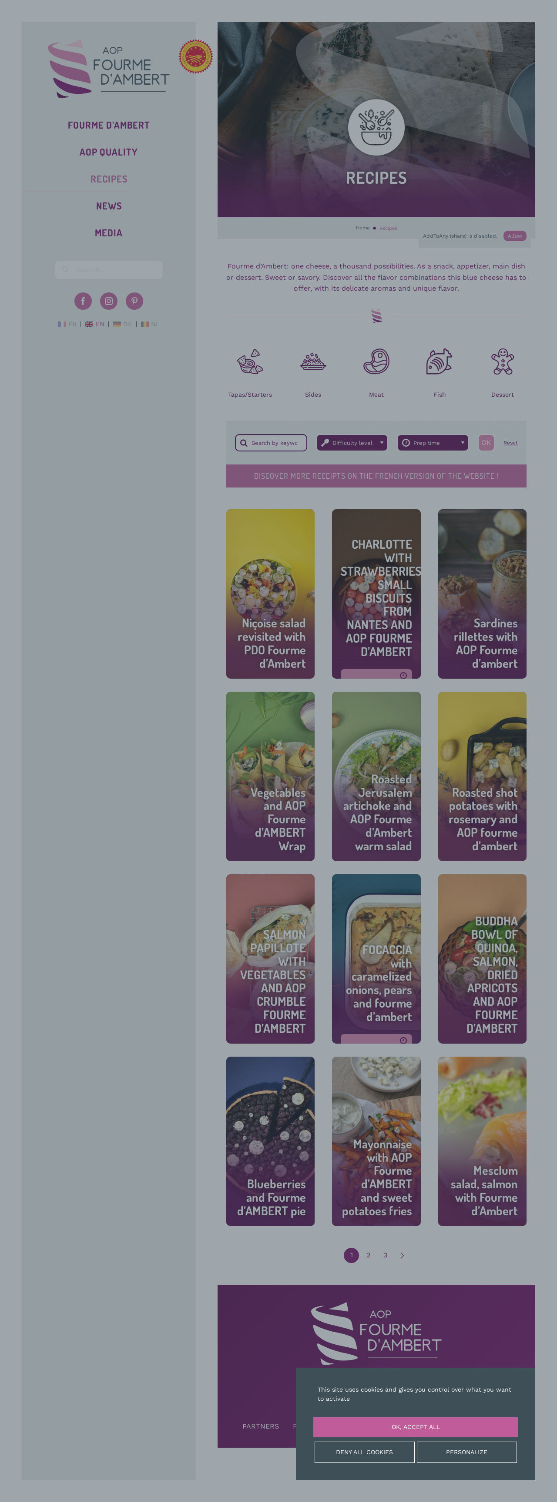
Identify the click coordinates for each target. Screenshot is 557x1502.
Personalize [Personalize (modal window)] (466, 1452)
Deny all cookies (364, 1452)
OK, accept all (416, 1426)
